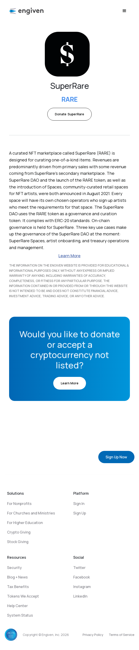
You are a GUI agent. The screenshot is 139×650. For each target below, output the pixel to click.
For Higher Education (25, 522)
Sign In (78, 503)
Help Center (17, 605)
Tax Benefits (18, 586)
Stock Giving (17, 541)
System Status (20, 615)
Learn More (69, 255)
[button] (124, 10)
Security (14, 567)
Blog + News (17, 577)
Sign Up (79, 513)
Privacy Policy (93, 635)
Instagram (82, 586)
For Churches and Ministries (31, 513)
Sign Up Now (116, 457)
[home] (26, 10)
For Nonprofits (19, 503)
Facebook (81, 577)
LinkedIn (80, 596)
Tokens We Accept (23, 596)
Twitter (79, 567)
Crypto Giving (18, 532)
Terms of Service (121, 635)
